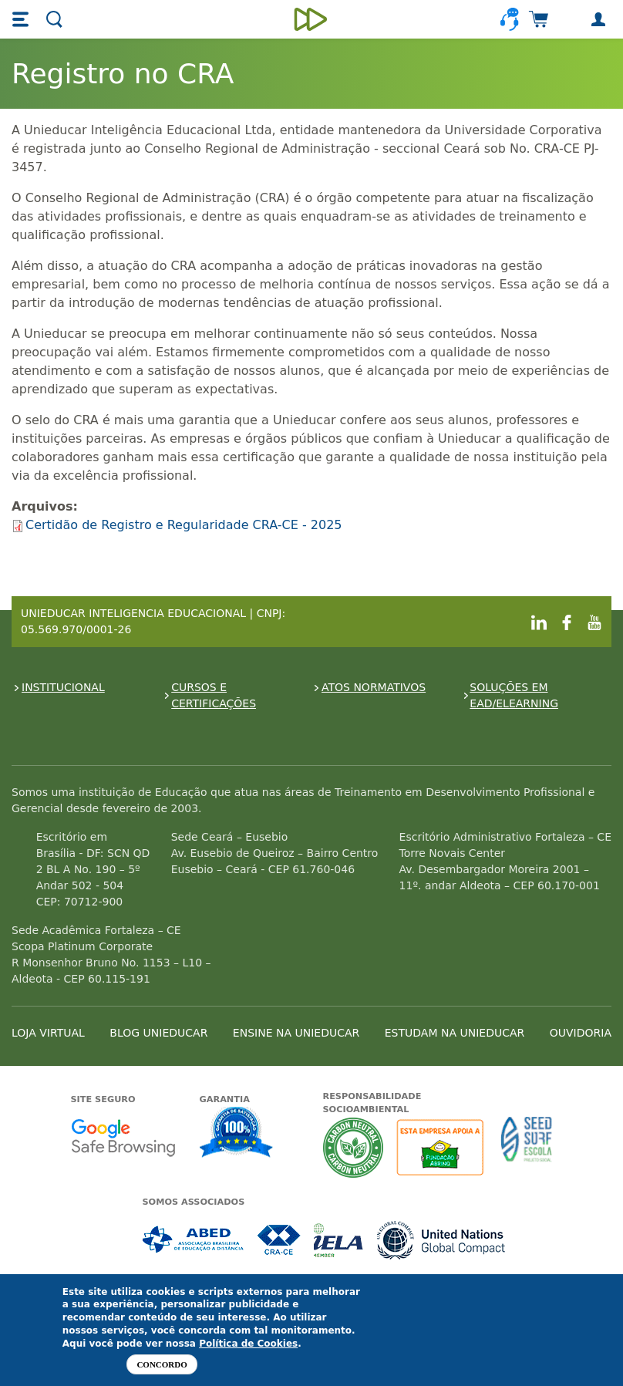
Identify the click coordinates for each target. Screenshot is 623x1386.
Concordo (161, 1364)
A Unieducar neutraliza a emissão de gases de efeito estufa (353, 1147)
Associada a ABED (194, 1239)
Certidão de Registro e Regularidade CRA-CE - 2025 (183, 525)
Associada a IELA (339, 1239)
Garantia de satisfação (237, 1134)
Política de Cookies (248, 1343)
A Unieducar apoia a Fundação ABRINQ (442, 1147)
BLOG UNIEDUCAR (158, 1033)
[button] (22, 19)
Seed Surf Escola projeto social (526, 1147)
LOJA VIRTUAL (48, 1033)
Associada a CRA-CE (279, 1239)
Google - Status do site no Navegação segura (123, 1137)
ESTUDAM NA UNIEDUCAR (454, 1033)
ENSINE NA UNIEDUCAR (296, 1033)
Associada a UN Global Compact (441, 1239)
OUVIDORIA (580, 1033)
